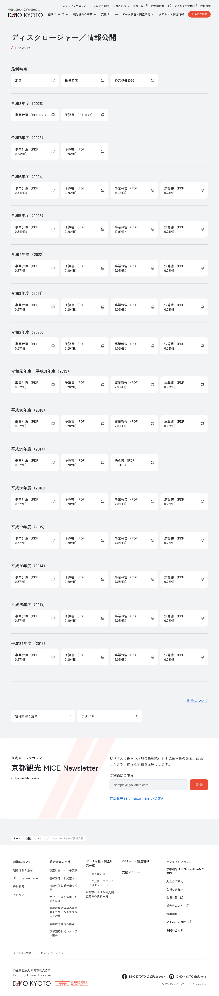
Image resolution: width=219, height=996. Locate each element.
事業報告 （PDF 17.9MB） (126, 229)
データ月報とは (95, 874)
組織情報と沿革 (26, 716)
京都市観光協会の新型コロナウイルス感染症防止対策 (63, 912)
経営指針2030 (124, 80)
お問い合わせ (174, 930)
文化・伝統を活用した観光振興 (63, 899)
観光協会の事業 (60, 862)
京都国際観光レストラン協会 (63, 933)
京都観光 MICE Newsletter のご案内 (137, 798)
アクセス (88, 716)
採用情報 (205, 6)
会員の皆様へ (121, 6)
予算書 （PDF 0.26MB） (74, 151)
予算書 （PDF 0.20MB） (74, 268)
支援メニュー (109, 14)
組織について (197, 700)
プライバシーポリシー (53, 953)
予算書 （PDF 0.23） (79, 114)
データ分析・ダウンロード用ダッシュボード (100, 883)
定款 (18, 80)
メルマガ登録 (101, 6)
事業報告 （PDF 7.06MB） (126, 268)
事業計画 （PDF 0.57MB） (26, 268)
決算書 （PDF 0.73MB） (174, 190)
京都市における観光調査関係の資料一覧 (100, 894)
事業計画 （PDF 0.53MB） (26, 151)
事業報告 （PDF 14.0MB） (126, 190)
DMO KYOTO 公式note (191, 976)
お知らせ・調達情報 (171, 14)
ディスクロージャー (25, 878)
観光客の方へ (159, 6)
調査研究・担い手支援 (63, 870)
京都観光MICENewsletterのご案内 (185, 871)
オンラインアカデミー (76, 6)
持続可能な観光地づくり (63, 887)
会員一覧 (138, 6)
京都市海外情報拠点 (62, 924)
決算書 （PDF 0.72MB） (174, 268)
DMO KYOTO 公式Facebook (147, 976)
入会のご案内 (199, 14)
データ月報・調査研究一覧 (99, 863)
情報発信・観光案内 (62, 878)
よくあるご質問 (184, 6)
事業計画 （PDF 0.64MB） (26, 190)
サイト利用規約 (22, 953)
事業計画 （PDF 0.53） (31, 114)
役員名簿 (71, 80)
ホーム (17, 838)
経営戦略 (18, 886)
